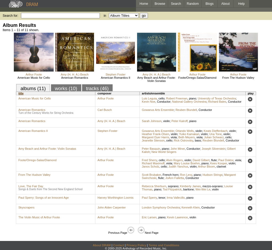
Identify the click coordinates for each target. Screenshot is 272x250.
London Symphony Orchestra (161, 207)
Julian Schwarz (214, 137)
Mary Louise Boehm (187, 163)
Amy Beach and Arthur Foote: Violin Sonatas (156, 79)
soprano (173, 186)
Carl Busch (104, 109)
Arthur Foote (34, 74)
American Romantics (74, 77)
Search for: (10, 16)
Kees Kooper (218, 163)
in (105, 16)
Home (143, 4)
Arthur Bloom (206, 166)
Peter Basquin (151, 148)
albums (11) (33, 88)
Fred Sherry (149, 160)
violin (166, 121)
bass (198, 140)
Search (176, 4)
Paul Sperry (149, 197)
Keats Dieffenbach (216, 130)
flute (214, 160)
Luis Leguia (149, 98)
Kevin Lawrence (177, 217)
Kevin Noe (148, 101)
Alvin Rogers (174, 160)
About (225, 4)
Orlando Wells (185, 130)
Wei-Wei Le (203, 189)
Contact (118, 245)
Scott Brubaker (151, 174)
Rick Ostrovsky (183, 140)
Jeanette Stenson (153, 140)
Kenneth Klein (190, 207)
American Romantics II (115, 77)
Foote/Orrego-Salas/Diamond (197, 77)
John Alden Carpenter (111, 207)
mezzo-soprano (212, 186)
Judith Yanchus (178, 166)
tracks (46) (97, 88)
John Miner (178, 148)
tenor (162, 197)
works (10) (66, 88)
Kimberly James (190, 186)
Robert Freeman (176, 98)
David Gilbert (201, 160)
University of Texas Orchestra (217, 98)
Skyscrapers (26, 207)
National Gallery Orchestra (189, 101)
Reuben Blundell (186, 109)
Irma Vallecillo (176, 197)
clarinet (221, 166)
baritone (188, 189)
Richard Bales (217, 101)
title (21, 93)
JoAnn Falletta (174, 178)
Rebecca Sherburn (154, 186)
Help (241, 4)
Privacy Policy (136, 245)
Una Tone (215, 134)
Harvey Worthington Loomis (115, 197)
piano (192, 98)
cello (161, 98)
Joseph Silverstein (213, 148)
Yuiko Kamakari (189, 134)
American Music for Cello (34, 77)
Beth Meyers (186, 137)
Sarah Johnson (152, 121)
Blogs (210, 4)
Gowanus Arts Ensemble (158, 109)
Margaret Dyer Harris (155, 137)
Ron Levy (186, 174)
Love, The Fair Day (30, 186)
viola (174, 137)
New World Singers (163, 151)
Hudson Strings (213, 174)
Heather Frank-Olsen (155, 134)
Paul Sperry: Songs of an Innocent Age (43, 197)
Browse (160, 4)
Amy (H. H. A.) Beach (75, 74)
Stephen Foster (115, 74)
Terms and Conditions (164, 245)
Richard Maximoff (153, 163)
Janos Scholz (150, 166)
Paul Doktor (225, 160)
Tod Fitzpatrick (172, 189)
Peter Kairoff (179, 121)
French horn (170, 174)
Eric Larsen (149, 217)
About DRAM (102, 245)
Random (193, 4)
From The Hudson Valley (238, 77)
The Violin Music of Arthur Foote (39, 217)
